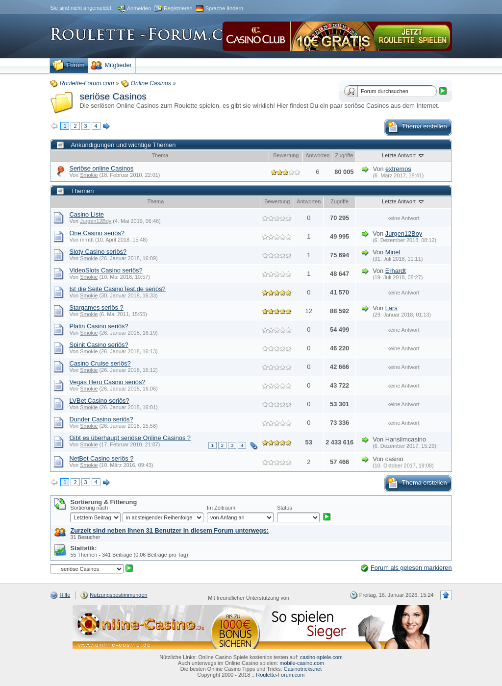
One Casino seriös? (96, 233)
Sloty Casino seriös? (97, 251)
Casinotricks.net (303, 669)
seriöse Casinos (113, 96)
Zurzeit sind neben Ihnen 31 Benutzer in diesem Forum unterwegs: (169, 530)
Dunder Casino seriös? (101, 419)
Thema (159, 155)
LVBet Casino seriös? (99, 400)
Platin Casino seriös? (98, 326)
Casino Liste (86, 214)
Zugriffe (344, 155)
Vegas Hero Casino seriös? (107, 382)
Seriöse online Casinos (101, 168)
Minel (393, 252)
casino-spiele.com (321, 657)
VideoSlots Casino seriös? (105, 270)
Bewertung (286, 155)
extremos (398, 168)
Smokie (89, 175)
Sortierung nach (89, 508)
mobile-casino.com (301, 663)
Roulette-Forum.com (280, 675)
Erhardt (395, 270)
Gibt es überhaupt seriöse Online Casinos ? (130, 437)
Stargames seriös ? (96, 307)
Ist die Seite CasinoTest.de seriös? (117, 289)
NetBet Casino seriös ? (101, 458)
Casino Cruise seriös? (99, 363)
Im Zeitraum (221, 508)
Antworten (317, 155)
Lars (391, 308)
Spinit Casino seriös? (98, 344)
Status (284, 508)
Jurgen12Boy (95, 221)
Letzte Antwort (403, 155)
